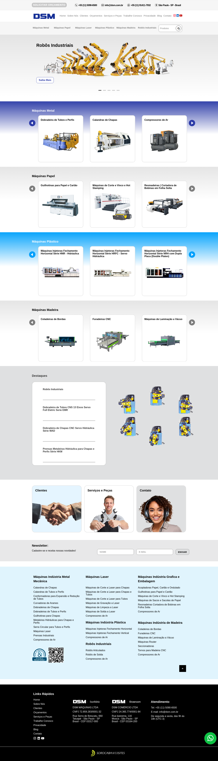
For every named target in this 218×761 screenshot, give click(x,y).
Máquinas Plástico (105, 28)
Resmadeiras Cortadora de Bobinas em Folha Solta (159, 606)
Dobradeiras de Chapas (46, 607)
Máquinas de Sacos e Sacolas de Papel (159, 600)
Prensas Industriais (43, 635)
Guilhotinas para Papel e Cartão (155, 592)
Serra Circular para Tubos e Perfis (51, 627)
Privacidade (150, 15)
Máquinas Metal (41, 28)
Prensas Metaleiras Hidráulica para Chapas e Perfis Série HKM (68, 450)
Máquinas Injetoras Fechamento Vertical (107, 633)
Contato (167, 15)
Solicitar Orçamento (49, 5)
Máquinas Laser (83, 28)
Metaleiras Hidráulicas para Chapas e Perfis (53, 621)
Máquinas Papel (62, 28)
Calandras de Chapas (45, 587)
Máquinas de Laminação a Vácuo (156, 637)
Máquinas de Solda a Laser (100, 611)
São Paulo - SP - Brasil (169, 5)
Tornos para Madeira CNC (152, 650)
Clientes (84, 15)
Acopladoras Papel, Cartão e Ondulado (159, 587)
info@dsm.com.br (113, 5)
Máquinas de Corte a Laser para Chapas (107, 587)
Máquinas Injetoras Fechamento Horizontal (109, 629)
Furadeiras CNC (146, 633)
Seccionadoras (146, 646)
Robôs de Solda (94, 654)
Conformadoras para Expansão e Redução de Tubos (56, 597)
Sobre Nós (72, 15)
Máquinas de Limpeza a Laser (102, 607)
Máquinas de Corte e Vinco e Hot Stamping (161, 596)
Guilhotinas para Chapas (46, 615)
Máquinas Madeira (126, 28)
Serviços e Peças (113, 15)
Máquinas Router (147, 642)
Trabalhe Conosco (132, 15)
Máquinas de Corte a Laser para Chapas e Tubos (108, 593)
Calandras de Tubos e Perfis (48, 592)
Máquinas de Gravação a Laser (102, 603)
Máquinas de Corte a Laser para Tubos (107, 599)
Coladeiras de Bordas (149, 629)
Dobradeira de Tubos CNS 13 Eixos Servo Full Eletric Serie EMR (67, 408)
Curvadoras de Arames (45, 603)
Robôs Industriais (147, 28)
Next (192, 123)
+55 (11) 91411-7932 (141, 5)
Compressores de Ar (44, 639)
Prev (32, 123)
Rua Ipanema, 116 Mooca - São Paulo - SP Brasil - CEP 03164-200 (125, 719)
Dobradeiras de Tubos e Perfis (49, 611)
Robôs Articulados (95, 650)
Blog (159, 15)
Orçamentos (96, 15)
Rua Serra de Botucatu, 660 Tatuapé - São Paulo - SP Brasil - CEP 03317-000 (88, 719)
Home (63, 15)
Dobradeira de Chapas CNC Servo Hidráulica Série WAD (68, 429)
